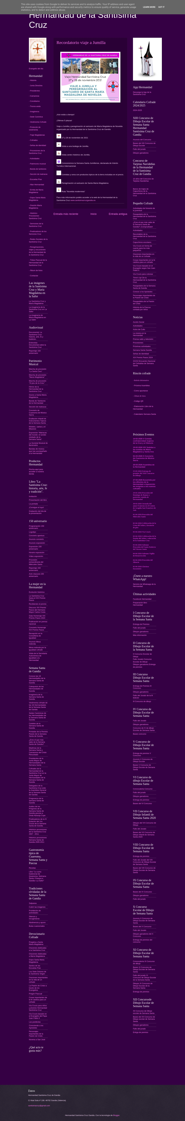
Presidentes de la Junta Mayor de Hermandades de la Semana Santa (37, 761)
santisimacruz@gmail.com (39, 1106)
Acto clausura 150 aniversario (36, 575)
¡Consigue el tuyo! (36, 507)
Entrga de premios (140, 1032)
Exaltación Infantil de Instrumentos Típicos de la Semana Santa (37, 421)
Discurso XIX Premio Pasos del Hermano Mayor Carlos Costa (37, 609)
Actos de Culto (139, 329)
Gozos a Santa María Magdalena (38, 396)
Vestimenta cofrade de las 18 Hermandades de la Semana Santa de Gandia (38, 706)
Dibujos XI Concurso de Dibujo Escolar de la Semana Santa (142, 985)
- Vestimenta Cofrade (37, 122)
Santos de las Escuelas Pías (35, 967)
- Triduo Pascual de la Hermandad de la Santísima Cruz (38, 262)
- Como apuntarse (140, 391)
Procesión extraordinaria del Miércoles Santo (36, 562)
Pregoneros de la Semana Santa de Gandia (36, 800)
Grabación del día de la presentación (37, 512)
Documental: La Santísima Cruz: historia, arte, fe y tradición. (36, 335)
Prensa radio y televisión (143, 339)
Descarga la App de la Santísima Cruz (142, 93)
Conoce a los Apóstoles (142, 292)
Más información (140, 635)
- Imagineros (34, 111)
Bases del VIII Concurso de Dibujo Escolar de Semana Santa (144, 870)
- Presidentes (34, 91)
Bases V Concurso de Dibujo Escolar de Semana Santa (144, 767)
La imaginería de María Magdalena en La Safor (37, 317)
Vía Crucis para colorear (143, 274)
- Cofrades (33, 140)
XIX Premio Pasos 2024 (143, 357)
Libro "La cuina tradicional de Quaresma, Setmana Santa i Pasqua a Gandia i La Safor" (37, 876)
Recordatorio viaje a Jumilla (81, 42)
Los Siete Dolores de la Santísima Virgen (37, 973)
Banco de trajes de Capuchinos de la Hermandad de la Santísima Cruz (144, 192)
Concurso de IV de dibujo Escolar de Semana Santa (144, 729)
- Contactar (33, 276)
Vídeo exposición (36, 556)
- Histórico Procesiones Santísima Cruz (35, 215)
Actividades (138, 230)
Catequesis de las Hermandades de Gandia (36, 688)
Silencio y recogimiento (34, 917)
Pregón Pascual (35, 994)
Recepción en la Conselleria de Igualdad (35, 635)
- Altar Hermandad (36, 184)
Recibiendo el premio (37, 604)
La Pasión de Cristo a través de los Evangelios (38, 988)
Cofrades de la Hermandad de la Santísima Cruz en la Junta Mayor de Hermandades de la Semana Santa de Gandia (37, 775)
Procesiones (138, 343)
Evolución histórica (36, 592)
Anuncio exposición (37, 543)
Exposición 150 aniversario (35, 547)
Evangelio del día (36, 69)
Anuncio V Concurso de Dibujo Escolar (142, 760)
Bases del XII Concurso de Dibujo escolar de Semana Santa (144, 1019)
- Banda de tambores (37, 169)
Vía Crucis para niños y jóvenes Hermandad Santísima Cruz (38, 1007)
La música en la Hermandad (139, 334)
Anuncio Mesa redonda (35, 643)
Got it (161, 7)
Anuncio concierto (36, 539)
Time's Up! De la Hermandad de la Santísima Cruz (144, 280)
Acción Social (138, 322)
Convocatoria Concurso (142, 789)
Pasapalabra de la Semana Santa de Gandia (144, 287)
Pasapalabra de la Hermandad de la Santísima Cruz (144, 216)
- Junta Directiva (35, 85)
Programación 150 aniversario (36, 527)
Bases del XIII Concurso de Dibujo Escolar (144, 144)
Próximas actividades (142, 346)
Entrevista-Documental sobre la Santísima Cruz (37, 345)
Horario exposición (36, 552)
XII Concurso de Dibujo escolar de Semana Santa (143, 1012)
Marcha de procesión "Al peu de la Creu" (37, 382)
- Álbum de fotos (35, 270)
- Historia (32, 80)
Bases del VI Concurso (142, 803)
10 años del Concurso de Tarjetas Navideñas (143, 180)
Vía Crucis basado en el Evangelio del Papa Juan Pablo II (38, 1016)
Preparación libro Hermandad (140, 604)
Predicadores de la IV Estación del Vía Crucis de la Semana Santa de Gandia (38, 822)
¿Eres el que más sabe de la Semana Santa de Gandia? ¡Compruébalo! (144, 224)
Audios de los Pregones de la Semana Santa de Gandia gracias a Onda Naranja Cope (37, 811)
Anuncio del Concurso (142, 139)
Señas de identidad (141, 354)
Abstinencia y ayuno (37, 922)
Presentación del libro (38, 500)
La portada (33, 504)
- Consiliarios (34, 101)
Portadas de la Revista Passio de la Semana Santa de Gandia (38, 734)
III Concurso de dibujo (142, 701)
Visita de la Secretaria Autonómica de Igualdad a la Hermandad (38, 656)
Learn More (149, 7)
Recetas (32, 868)
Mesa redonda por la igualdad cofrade (37, 648)
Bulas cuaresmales (37, 926)
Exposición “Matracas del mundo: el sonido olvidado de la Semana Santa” (38, 436)
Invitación (33, 496)
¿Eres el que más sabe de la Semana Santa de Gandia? (37, 742)
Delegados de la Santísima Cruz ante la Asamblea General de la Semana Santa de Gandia (37, 790)
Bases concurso (139, 734)
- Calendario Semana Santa (144, 414)
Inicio (93, 214)
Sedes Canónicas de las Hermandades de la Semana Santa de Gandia (37, 716)
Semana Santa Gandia (142, 350)
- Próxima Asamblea (141, 385)
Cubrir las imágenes (37, 907)
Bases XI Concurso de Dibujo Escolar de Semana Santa (144, 969)
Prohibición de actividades (35, 911)
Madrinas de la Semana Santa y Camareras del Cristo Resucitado (38, 751)
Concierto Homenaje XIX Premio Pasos (37, 628)
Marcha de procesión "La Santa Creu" (37, 370)
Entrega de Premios (141, 624)
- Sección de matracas (38, 174)
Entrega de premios (141, 800)
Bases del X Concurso (142, 926)
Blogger (116, 1115)
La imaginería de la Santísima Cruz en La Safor (38, 309)
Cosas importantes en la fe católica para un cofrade (144, 261)
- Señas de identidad (37, 145)
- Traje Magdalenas (37, 135)
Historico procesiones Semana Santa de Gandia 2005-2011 (38, 839)
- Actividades (34, 158)
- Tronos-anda (34, 106)
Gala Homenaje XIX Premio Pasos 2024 (37, 617)
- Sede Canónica (36, 117)
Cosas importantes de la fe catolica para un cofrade (38, 999)
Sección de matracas (37, 407)
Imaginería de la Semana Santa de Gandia (36, 697)
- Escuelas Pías (35, 179)
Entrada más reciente (65, 214)
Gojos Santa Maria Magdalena (36, 961)
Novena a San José (37, 1039)
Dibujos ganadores (140, 153)
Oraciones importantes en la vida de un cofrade (38, 979)
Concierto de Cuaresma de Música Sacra (38, 412)
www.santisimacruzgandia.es (83, 200)
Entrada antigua (118, 214)
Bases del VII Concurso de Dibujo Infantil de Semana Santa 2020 (144, 834)
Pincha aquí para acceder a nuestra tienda (36, 471)
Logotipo (32, 532)
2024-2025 (137, 110)
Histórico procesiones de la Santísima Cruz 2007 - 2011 (38, 831)
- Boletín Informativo (141, 380)
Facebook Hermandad (142, 599)
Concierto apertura (36, 535)
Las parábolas (35, 1022)
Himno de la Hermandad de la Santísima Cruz (36, 389)
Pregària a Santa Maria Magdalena (36, 943)
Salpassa (33, 903)
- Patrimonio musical (37, 164)
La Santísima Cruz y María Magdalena (37, 302)
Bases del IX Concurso (142, 892)
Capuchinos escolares (142, 242)
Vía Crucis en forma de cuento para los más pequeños (142, 248)
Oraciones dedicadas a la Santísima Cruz (37, 949)
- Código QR (138, 401)
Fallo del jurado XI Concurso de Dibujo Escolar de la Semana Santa (144, 977)
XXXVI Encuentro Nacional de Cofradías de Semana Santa (144, 363)
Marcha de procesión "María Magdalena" (37, 376)
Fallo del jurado (139, 149)
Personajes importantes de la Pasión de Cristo (36, 1033)
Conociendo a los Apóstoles (36, 1026)
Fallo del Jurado (139, 721)
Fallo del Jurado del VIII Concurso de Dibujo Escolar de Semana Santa (144, 862)
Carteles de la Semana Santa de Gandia (36, 725)
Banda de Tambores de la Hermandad (37, 402)
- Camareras (34, 96)
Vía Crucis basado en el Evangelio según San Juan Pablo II (144, 268)
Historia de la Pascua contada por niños (142, 308)
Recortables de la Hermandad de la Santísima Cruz (144, 236)
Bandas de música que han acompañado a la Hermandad (38, 451)
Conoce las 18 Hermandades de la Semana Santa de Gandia (37, 679)
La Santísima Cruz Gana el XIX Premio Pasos (37, 598)
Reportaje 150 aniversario (35, 352)
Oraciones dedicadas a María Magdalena (37, 955)
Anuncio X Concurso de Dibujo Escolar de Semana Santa (144, 920)
